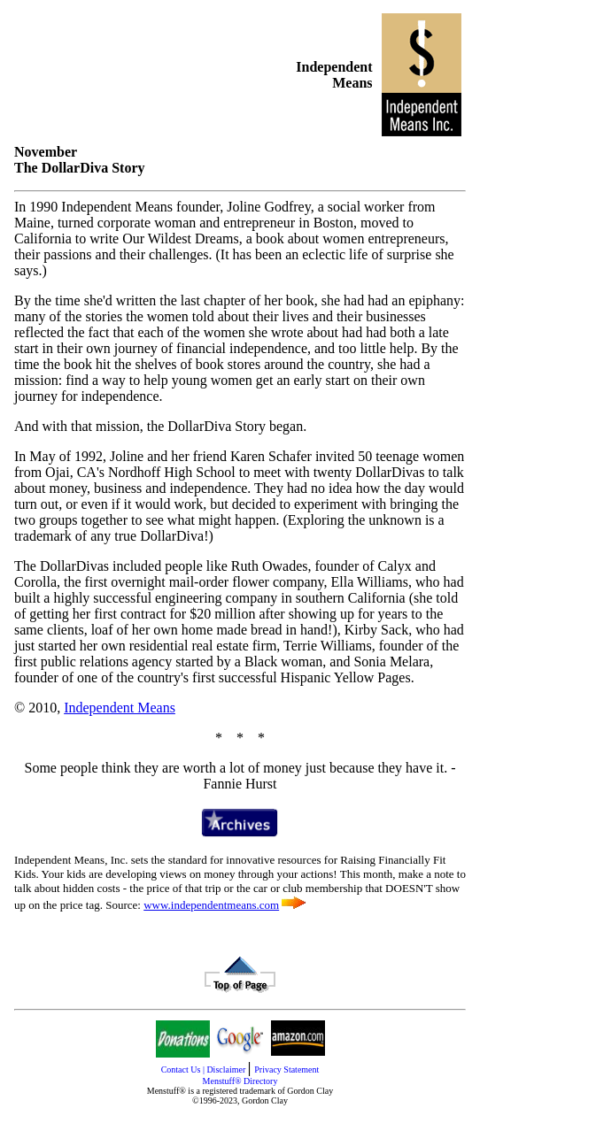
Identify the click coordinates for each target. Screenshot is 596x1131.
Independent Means (119, 707)
